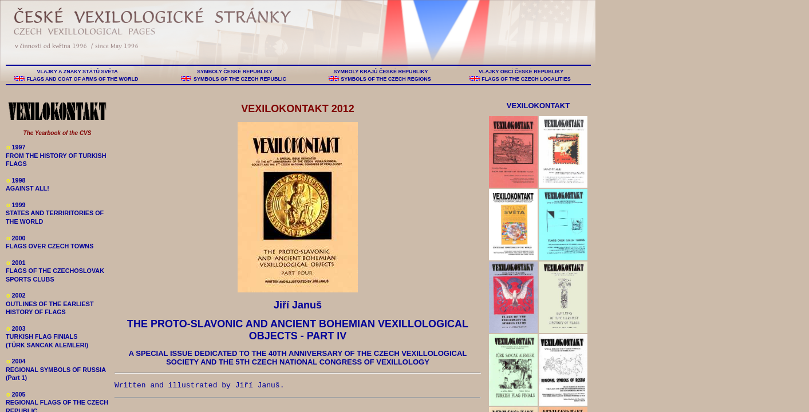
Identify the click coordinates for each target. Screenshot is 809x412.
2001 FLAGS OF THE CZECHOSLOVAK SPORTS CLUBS (55, 271)
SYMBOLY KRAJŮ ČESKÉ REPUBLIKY (380, 71)
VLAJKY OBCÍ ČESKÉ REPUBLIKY (521, 71)
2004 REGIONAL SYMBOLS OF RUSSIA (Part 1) (56, 369)
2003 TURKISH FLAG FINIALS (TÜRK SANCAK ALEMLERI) (47, 336)
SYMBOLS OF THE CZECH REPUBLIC (239, 79)
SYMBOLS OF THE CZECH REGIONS (386, 79)
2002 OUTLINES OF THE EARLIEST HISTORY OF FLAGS (50, 303)
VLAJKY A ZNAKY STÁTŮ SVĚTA (77, 71)
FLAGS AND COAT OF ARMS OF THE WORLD (82, 79)
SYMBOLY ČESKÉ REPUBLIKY (235, 71)
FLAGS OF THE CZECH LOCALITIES (526, 79)
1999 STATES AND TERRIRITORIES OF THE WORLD (55, 213)
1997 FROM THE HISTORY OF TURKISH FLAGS (56, 155)
